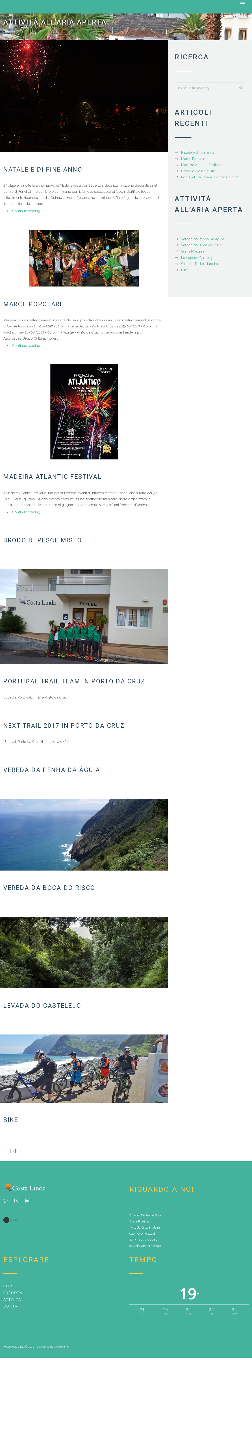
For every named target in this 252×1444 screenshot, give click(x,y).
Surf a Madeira (192, 251)
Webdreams (61, 1346)
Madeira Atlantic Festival (52, 476)
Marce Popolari (32, 304)
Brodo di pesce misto (42, 540)
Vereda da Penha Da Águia (51, 770)
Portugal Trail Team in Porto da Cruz (74, 681)
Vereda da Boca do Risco (49, 887)
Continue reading (26, 211)
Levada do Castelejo (42, 1005)
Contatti (13, 1306)
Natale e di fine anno (43, 169)
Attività (12, 1300)
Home (9, 1286)
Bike (10, 1120)
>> (19, 1151)
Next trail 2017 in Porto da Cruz (63, 725)
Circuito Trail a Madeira (199, 264)
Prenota (12, 1293)
